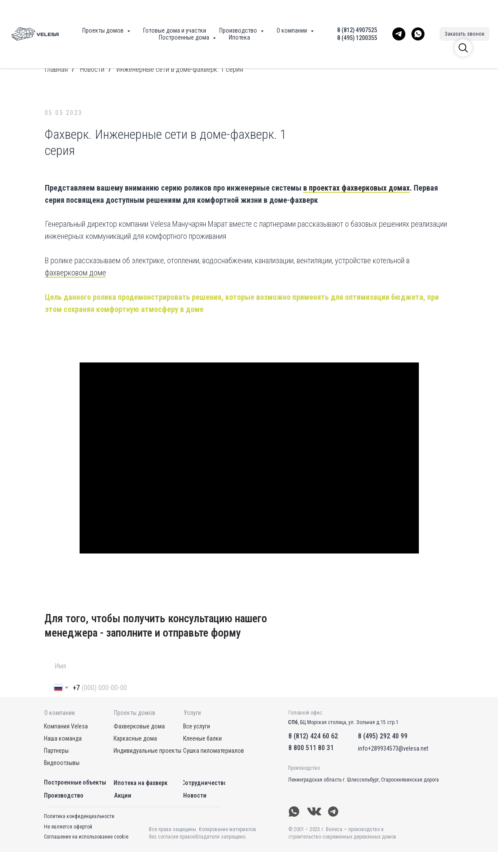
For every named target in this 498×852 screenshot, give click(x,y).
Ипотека (239, 37)
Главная (56, 69)
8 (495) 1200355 (357, 37)
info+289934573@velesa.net (393, 748)
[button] (464, 33)
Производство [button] (238, 30)
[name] (245, 666)
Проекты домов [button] (103, 30)
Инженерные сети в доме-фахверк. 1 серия (180, 69)
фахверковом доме (75, 272)
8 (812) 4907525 (357, 30)
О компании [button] (292, 30)
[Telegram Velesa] (398, 33)
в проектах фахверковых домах (356, 187)
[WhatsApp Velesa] (417, 33)
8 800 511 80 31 (311, 748)
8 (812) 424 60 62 (313, 736)
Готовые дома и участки (174, 30)
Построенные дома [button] (185, 37)
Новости (92, 69)
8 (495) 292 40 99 (383, 736)
